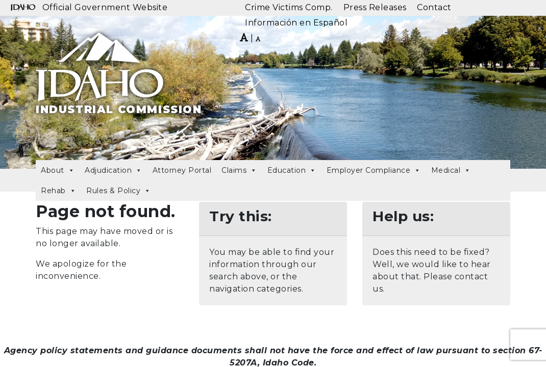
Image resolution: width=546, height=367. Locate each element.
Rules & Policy (118, 190)
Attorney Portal (182, 170)
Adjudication (113, 170)
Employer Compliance (374, 170)
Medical (451, 170)
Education (291, 170)
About (58, 170)
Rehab (58, 190)
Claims (239, 170)
